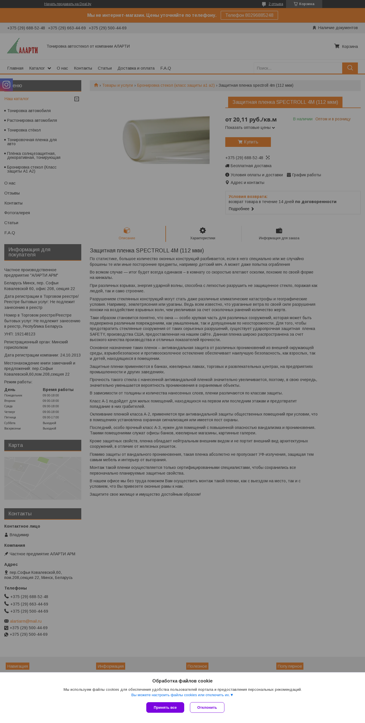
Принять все (165, 707)
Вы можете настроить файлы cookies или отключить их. (180, 695)
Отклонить (207, 707)
